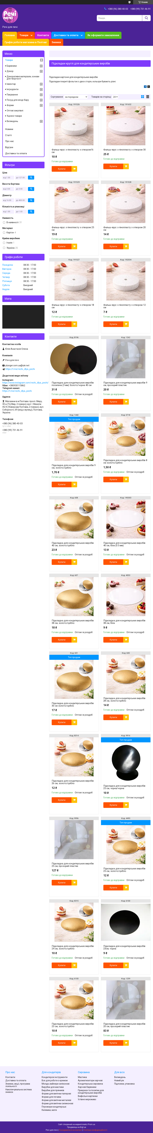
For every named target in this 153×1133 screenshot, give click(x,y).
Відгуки (9, 147)
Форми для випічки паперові (56, 1093)
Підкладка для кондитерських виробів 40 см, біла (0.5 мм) (124, 544)
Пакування (12, 94)
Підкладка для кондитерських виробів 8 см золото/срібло (125, 461)
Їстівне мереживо (87, 1099)
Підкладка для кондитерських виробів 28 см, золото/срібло (124, 699)
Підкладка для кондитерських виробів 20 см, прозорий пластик (124, 1025)
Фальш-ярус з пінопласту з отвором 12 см (124, 306)
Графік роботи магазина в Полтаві (26, 42)
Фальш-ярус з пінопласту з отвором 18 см (73, 306)
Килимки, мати (49, 1110)
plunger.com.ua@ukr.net (17, 365)
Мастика (82, 1077)
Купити (61, 169)
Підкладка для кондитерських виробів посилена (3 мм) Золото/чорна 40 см (73, 383)
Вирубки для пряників (53, 1090)
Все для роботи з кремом (55, 1080)
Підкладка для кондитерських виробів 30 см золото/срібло (73, 704)
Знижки (56, 42)
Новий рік (119, 1080)
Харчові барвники (87, 1087)
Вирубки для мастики (53, 1087)
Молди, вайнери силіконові (55, 1083)
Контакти (43, 35)
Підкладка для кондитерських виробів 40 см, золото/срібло (73, 544)
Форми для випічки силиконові (57, 1103)
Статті (8, 135)
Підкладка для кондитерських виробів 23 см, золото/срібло (73, 1025)
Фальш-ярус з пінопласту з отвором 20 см (124, 228)
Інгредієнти (12, 89)
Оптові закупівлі (15, 110)
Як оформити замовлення (103, 35)
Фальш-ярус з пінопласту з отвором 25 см (73, 228)
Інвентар (11, 84)
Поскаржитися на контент (70, 1130)
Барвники (12, 66)
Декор (10, 71)
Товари (24, 35)
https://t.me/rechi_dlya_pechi (20, 369)
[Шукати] (146, 18)
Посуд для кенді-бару (18, 100)
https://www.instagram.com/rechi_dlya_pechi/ (25, 382)
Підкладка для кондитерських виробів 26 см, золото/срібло (73, 782)
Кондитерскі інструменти (54, 1077)
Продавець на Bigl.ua (76, 1127)
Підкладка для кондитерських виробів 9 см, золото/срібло (74, 466)
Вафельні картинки (88, 1096)
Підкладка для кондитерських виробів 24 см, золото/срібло (73, 947)
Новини (9, 129)
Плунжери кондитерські (54, 1106)
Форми (10, 105)
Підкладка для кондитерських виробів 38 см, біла (124, 621)
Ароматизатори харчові (90, 1080)
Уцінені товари (14, 116)
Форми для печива (51, 1097)
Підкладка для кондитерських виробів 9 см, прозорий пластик (125, 383)
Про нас (9, 141)
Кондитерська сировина (90, 1083)
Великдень (12, 121)
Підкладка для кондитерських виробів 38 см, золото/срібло (73, 621)
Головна (10, 35)
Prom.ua (91, 1124)
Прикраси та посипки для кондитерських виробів (91, 1091)
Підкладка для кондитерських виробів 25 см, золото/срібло (124, 869)
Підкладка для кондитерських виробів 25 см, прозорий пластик (73, 864)
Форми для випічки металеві (56, 1100)
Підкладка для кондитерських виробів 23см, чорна (124, 947)
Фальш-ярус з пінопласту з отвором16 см (72, 150)
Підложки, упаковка (124, 1083)
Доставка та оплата (66, 35)
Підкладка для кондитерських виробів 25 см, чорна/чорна (124, 787)
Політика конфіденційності (95, 1130)
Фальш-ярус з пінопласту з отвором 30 (124, 149)
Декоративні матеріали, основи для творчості (23, 77)
